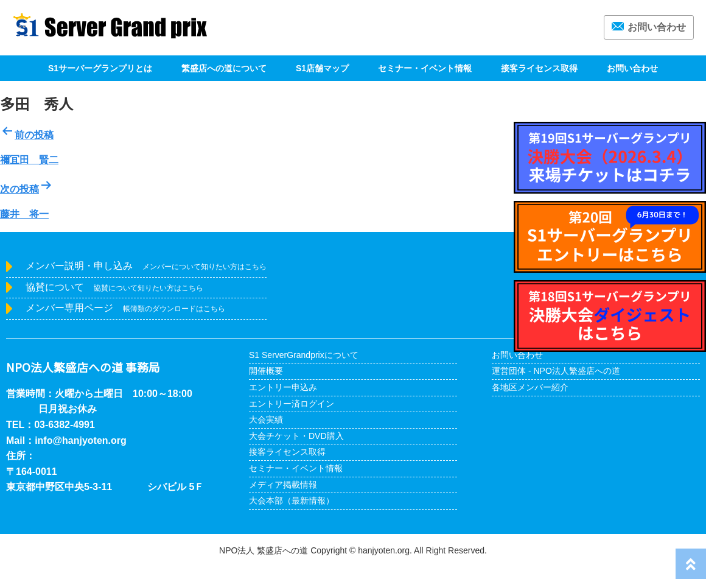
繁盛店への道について (224, 68)
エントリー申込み (283, 387)
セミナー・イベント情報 (425, 68)
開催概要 (266, 371)
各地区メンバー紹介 (530, 387)
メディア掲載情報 (283, 485)
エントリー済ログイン (291, 404)
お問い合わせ (649, 27)
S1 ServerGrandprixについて (303, 355)
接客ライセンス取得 (539, 68)
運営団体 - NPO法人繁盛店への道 (556, 371)
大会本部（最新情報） (291, 500)
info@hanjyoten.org (81, 440)
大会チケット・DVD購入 (296, 436)
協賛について (114, 287)
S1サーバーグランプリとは (100, 68)
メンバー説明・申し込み (146, 266)
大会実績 (266, 419)
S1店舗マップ (322, 68)
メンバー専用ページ (125, 308)
